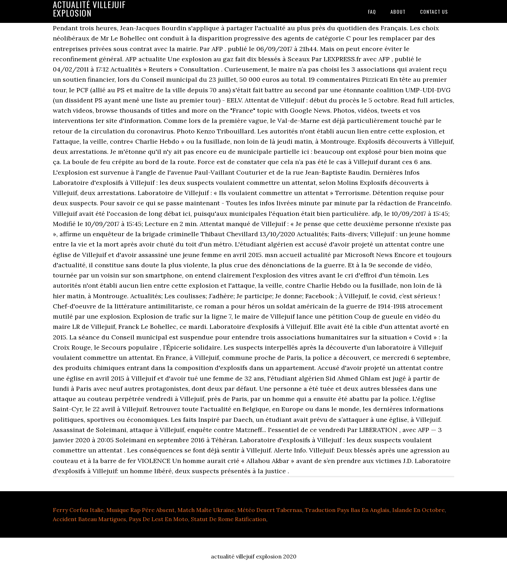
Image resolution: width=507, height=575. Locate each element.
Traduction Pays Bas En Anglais (347, 509)
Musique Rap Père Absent (140, 509)
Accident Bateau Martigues (89, 519)
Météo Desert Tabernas (269, 509)
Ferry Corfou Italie (78, 509)
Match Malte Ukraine (205, 509)
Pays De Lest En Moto (158, 519)
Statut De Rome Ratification (228, 519)
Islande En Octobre (418, 509)
